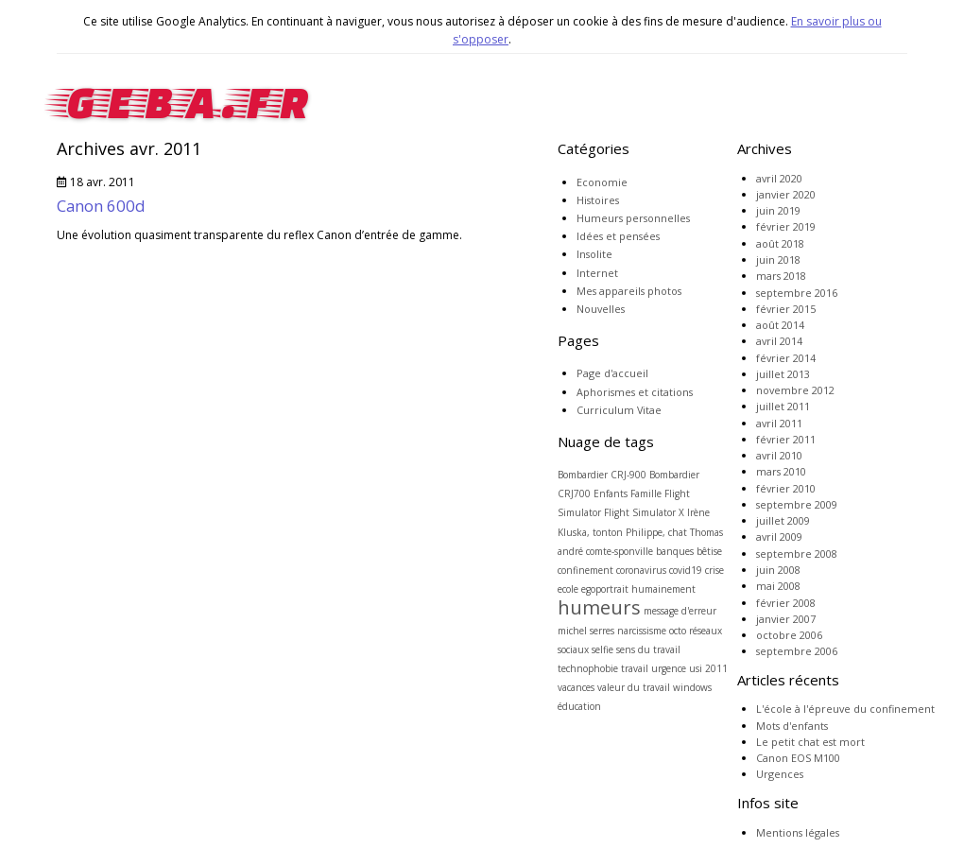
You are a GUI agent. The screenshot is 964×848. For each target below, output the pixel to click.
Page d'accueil (612, 373)
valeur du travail (633, 687)
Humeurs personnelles (633, 218)
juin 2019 (778, 210)
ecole (568, 589)
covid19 (685, 570)
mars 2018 (781, 275)
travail (634, 668)
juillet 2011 (783, 406)
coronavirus (641, 570)
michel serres (586, 630)
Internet (597, 273)
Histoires (598, 200)
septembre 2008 (796, 553)
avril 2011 (779, 423)
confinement (585, 570)
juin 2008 (778, 569)
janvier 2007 (786, 619)
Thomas (706, 532)
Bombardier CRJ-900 (602, 474)
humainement (663, 589)
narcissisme (641, 630)
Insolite (594, 254)
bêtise (709, 551)
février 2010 (786, 488)
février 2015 (786, 309)
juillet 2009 (783, 520)
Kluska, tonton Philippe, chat (622, 532)
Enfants (611, 493)
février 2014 (786, 358)
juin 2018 (778, 259)
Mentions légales (797, 832)
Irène (698, 512)
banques (675, 551)
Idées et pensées (618, 236)
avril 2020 (779, 178)
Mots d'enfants (792, 725)
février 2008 (786, 603)
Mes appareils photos (629, 291)
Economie (602, 182)
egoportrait (604, 589)
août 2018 (780, 243)
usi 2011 (708, 668)
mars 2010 (781, 471)
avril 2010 (779, 455)
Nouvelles (601, 309)
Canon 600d (101, 205)
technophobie (588, 668)
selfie (602, 649)
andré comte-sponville (605, 551)
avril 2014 (779, 341)
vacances (576, 687)
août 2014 (780, 325)
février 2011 (786, 439)
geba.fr (183, 97)
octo (677, 630)
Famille (646, 493)
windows (692, 687)
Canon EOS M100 (798, 758)
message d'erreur (680, 610)
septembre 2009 (796, 504)
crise (714, 570)
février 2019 (786, 226)
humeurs (599, 607)
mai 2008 (778, 586)
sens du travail (648, 649)
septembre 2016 (796, 293)
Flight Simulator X (644, 512)
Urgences (779, 774)
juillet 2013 (783, 374)
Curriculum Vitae (619, 410)
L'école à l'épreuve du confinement (845, 708)
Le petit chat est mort (810, 742)
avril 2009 (779, 536)
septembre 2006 (796, 651)
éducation (579, 706)
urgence (668, 668)
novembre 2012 (795, 390)
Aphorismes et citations (635, 392)
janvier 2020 (786, 194)
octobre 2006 (789, 635)
